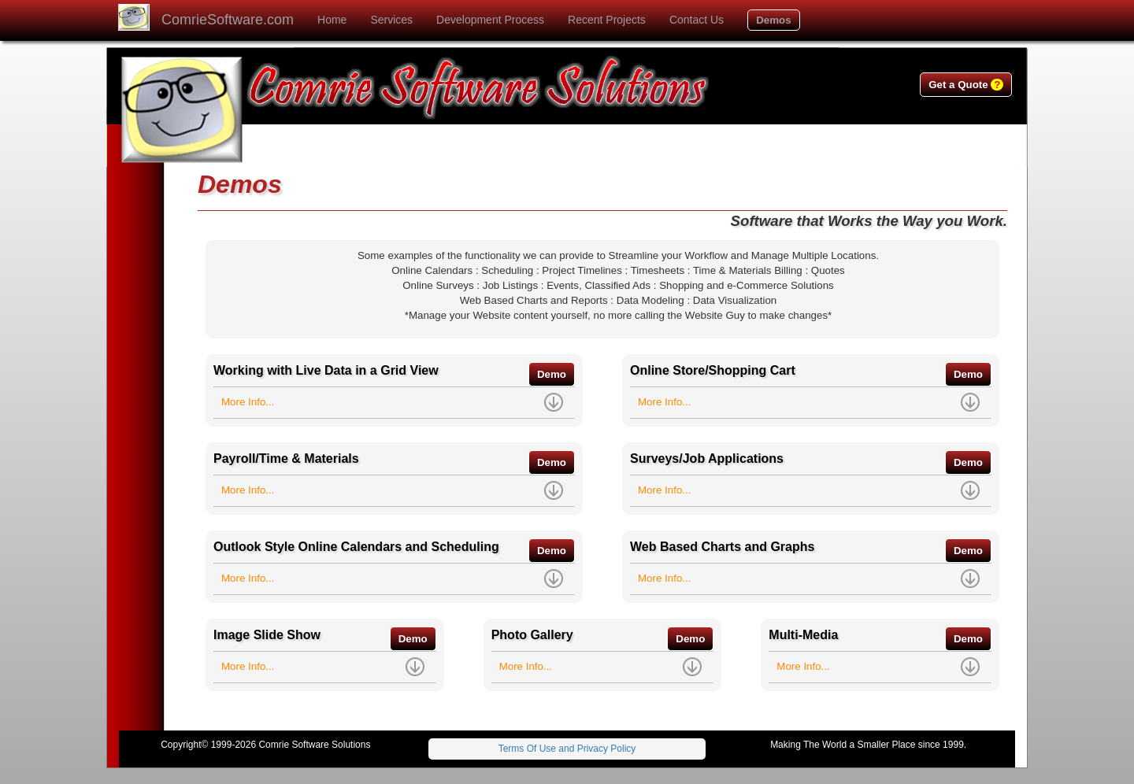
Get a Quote (965, 85)
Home (331, 19)
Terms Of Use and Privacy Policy (567, 748)
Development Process (490, 19)
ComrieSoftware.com (227, 20)
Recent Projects (607, 19)
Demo (551, 374)
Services (391, 19)
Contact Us (696, 19)
